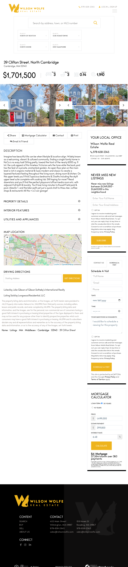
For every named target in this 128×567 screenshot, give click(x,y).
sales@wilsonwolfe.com (62, 531)
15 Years (97, 407)
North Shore (25, 47)
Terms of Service (98, 379)
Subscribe (101, 240)
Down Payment (97, 423)
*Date (93, 295)
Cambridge (43, 330)
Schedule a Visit (114, 263)
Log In (105, 6)
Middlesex (30, 330)
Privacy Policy (109, 231)
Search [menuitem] (23, 521)
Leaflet (56, 264)
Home (5, 330)
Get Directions (72, 278)
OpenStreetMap (67, 264)
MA (21, 330)
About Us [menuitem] (24, 531)
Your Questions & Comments (104, 317)
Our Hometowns (60, 36)
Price (93, 414)
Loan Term (95, 403)
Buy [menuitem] (21, 524)
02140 (54, 330)
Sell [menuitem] (21, 528)
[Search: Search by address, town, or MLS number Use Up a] (59, 23)
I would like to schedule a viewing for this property (106, 326)
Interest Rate (96, 433)
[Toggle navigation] (114, 11)
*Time (93, 306)
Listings (13, 330)
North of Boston (28, 36)
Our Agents (105, 158)
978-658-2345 (87, 6)
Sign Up (113, 6)
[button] (95, 23)
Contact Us (95, 158)
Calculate (101, 445)
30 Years (106, 403)
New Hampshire (59, 47)
